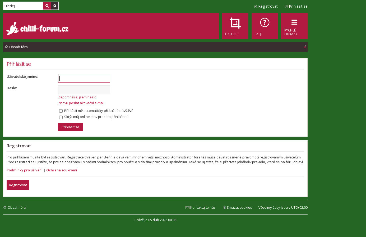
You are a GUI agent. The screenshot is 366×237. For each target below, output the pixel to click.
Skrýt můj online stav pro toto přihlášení (93, 116)
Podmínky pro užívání (25, 170)
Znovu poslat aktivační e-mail (81, 103)
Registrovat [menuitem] (268, 6)
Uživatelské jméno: (22, 76)
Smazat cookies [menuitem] (239, 207)
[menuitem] (265, 26)
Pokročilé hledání (54, 6)
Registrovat (18, 185)
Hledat (47, 6)
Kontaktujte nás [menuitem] (203, 207)
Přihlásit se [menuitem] (298, 6)
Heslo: (12, 87)
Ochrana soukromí (61, 170)
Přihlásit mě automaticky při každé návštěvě (96, 110)
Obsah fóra (17, 207)
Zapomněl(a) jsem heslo (77, 97)
